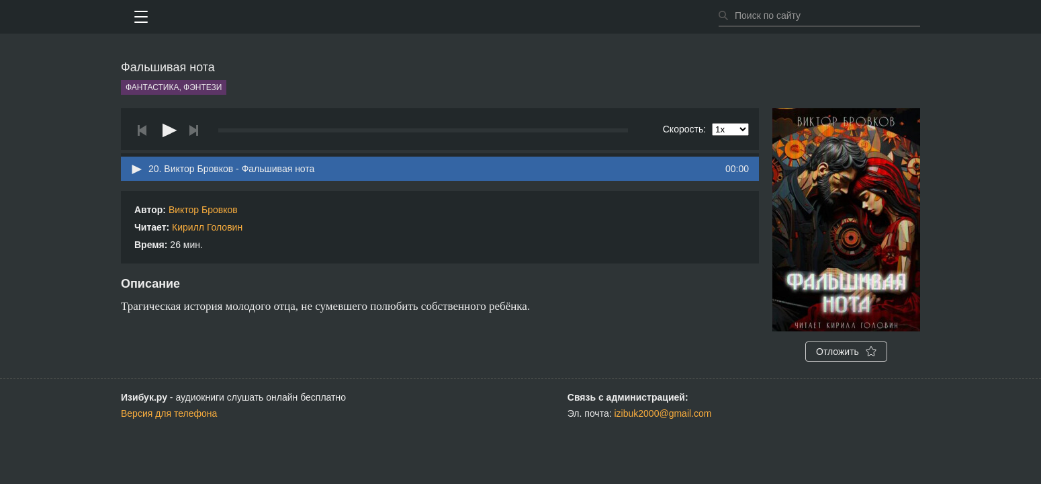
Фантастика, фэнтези (174, 87)
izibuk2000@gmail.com (663, 413)
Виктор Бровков (203, 209)
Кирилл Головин (207, 227)
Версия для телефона (169, 413)
